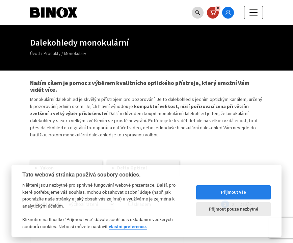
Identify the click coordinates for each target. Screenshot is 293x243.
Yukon (47, 168)
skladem (139, 204)
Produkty (52, 53)
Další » (246, 204)
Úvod (35, 53)
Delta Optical (132, 168)
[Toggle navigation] (253, 12)
